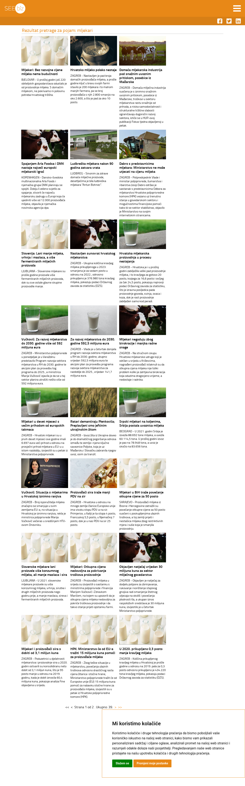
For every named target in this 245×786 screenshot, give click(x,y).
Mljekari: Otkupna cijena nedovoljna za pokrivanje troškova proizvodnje (84, 570)
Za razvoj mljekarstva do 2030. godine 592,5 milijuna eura (89, 341)
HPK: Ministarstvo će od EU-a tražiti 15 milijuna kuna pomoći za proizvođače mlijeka (89, 652)
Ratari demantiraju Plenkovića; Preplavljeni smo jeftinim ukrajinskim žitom (89, 425)
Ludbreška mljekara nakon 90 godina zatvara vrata (88, 165)
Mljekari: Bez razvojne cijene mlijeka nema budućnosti (38, 71)
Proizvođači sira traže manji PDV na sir (86, 494)
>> (116, 707)
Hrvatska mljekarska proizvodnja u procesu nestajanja (132, 257)
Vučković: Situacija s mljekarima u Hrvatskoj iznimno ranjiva (41, 494)
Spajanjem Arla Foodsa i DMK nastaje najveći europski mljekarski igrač (39, 167)
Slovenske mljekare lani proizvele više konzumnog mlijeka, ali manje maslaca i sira (40, 570)
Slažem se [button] (122, 763)
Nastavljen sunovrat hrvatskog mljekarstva (89, 255)
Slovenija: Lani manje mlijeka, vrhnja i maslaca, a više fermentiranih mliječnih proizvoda (39, 259)
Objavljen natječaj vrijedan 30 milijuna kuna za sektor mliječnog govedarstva (137, 570)
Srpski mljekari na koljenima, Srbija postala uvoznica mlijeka (138, 423)
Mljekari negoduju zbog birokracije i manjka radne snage (134, 343)
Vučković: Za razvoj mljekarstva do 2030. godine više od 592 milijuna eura (40, 343)
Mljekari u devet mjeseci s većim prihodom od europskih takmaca (39, 425)
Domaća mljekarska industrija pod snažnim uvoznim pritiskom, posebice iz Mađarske (137, 75)
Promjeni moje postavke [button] (153, 763)
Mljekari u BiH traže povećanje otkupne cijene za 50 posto (138, 494)
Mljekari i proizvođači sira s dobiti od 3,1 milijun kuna (37, 650)
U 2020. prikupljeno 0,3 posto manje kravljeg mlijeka (137, 650)
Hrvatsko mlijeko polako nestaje (90, 69)
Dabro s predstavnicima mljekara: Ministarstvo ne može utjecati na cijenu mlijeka (138, 167)
